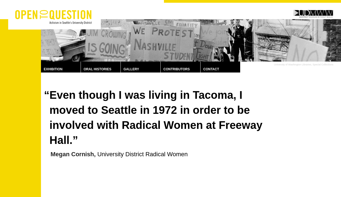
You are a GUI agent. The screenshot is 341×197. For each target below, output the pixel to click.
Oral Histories (97, 69)
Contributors (176, 69)
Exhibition (53, 69)
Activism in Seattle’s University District (57, 19)
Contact (211, 69)
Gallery (131, 69)
